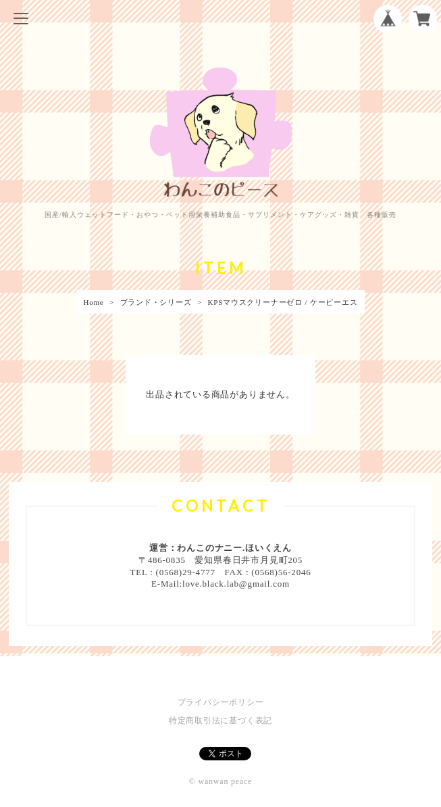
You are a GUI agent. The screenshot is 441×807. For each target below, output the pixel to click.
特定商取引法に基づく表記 (220, 720)
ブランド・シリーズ (156, 302)
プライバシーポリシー (221, 702)
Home (93, 302)
